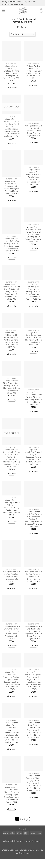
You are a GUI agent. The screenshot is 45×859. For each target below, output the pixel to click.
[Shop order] (22, 34)
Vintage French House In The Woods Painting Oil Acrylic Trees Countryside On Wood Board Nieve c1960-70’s (33, 176)
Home (12, 19)
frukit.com (25, 853)
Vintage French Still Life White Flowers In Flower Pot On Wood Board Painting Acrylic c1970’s (11, 632)
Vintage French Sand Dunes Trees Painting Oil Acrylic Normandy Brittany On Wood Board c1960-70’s (33, 338)
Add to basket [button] (11, 88)
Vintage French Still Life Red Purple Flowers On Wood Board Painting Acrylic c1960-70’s (33, 131)
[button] (3, 10)
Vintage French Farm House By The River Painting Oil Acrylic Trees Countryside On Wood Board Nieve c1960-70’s (11, 291)
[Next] (28, 819)
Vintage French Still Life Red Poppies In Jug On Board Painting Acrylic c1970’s (11, 576)
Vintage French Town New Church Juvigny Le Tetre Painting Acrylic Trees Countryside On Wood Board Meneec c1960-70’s (33, 783)
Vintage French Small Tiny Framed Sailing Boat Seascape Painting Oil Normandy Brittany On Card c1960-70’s (33, 456)
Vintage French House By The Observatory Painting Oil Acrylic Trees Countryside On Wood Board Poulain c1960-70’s (33, 291)
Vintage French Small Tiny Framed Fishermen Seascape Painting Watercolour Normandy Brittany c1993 (11, 507)
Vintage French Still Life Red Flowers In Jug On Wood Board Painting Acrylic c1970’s (33, 576)
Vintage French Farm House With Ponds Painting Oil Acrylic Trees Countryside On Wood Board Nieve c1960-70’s (33, 234)
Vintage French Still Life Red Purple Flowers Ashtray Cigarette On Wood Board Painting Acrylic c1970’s (33, 632)
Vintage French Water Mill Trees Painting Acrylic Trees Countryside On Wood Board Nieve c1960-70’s (11, 187)
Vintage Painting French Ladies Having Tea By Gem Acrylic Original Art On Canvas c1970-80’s (33, 72)
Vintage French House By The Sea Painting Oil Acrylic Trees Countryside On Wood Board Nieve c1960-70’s (11, 244)
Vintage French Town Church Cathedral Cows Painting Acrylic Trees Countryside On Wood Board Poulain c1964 (33, 730)
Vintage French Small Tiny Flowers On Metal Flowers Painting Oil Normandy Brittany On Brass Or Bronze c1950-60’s (33, 519)
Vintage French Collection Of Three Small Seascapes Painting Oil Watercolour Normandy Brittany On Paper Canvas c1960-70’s (11, 458)
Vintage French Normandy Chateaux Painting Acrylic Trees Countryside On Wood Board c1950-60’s (11, 73)
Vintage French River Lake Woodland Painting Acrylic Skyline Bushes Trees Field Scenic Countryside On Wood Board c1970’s (11, 680)
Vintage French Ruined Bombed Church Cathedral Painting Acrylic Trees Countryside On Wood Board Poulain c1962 (11, 794)
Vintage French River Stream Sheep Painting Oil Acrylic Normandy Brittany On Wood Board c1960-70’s (11, 386)
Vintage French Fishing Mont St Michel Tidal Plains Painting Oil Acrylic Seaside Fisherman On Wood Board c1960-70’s (11, 339)
